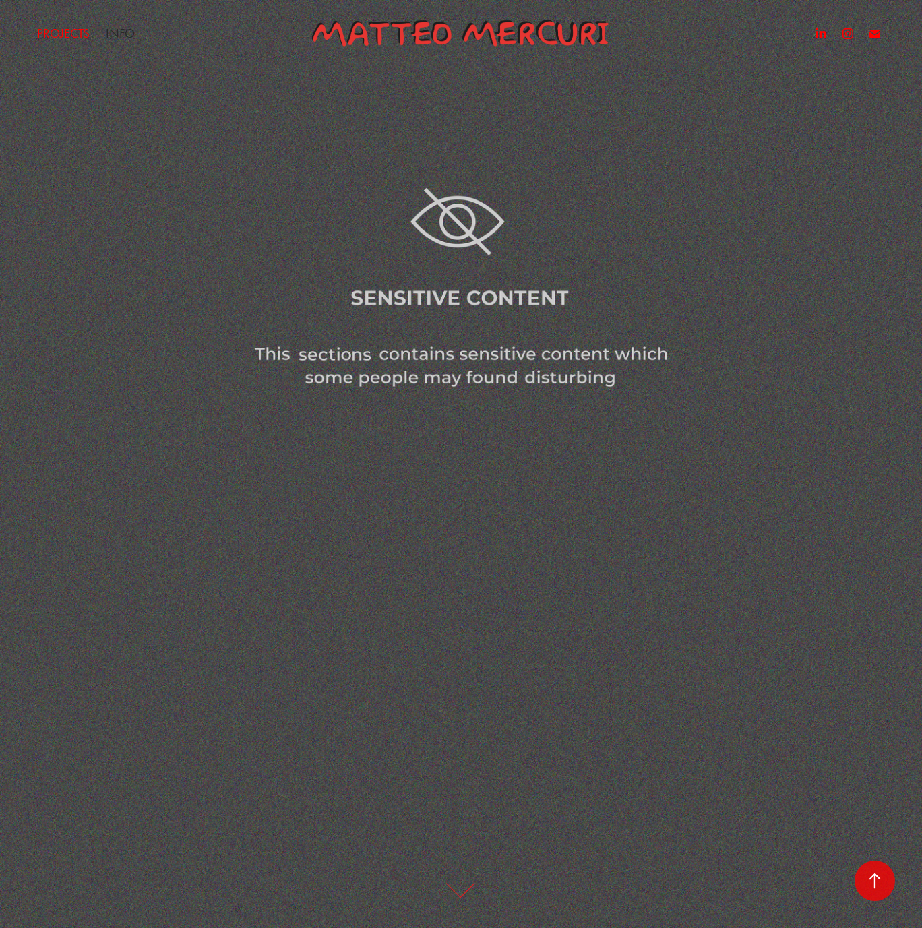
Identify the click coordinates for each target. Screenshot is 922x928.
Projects (63, 33)
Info (120, 33)
